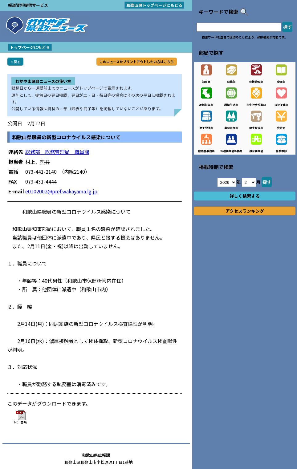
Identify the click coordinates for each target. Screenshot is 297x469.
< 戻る (15, 61)
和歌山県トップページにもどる (154, 5)
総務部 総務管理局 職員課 (57, 152)
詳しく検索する (245, 196)
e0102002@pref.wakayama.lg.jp (61, 191)
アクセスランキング (245, 211)
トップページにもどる (30, 47)
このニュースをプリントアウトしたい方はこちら (137, 61)
